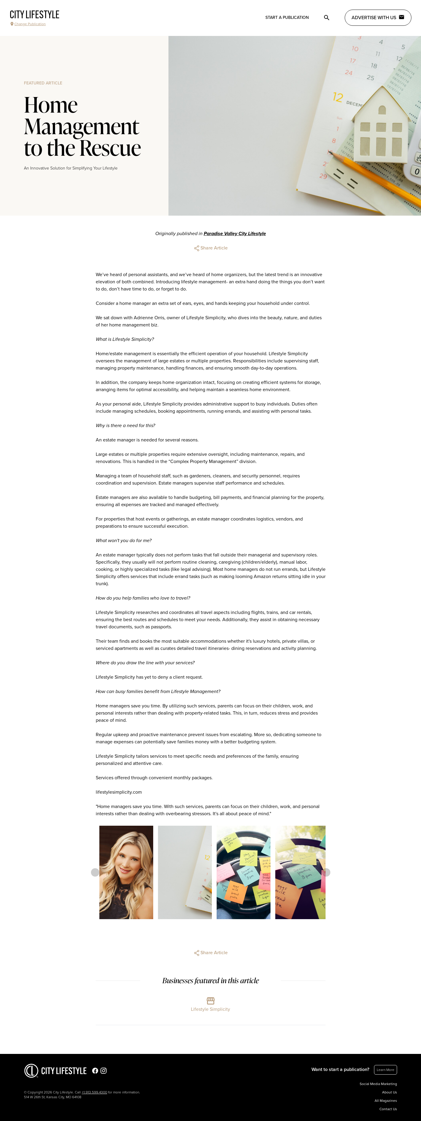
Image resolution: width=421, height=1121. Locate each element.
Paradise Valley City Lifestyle (235, 234)
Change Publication (28, 24)
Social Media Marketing (378, 1084)
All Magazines (386, 1101)
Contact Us (388, 1109)
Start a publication (287, 17)
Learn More (385, 1070)
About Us (389, 1092)
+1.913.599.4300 (94, 1092)
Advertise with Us (378, 17)
